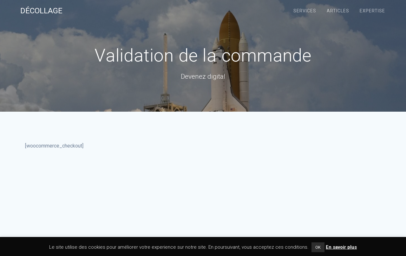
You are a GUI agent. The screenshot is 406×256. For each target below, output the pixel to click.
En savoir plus (341, 247)
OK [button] (318, 247)
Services (304, 10)
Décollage (41, 11)
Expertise (372, 10)
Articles (338, 10)
